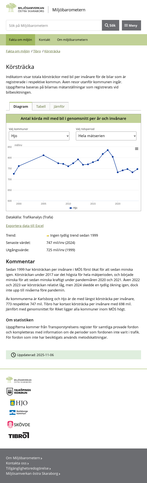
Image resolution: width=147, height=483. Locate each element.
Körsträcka (52, 51)
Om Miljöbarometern (23, 458)
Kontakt (44, 40)
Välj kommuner (18, 129)
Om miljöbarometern (72, 40)
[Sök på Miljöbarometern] (54, 25)
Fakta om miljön (20, 40)
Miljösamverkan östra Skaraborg (32, 473)
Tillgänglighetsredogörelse (27, 468)
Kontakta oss (16, 463)
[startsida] (73, 9)
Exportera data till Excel (25, 225)
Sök (112, 25)
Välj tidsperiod (85, 129)
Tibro (37, 51)
